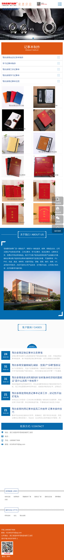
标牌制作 (16, 496)
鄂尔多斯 (22, 515)
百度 (6, 499)
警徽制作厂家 (27, 496)
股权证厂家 (37, 496)
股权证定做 (48, 496)
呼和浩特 (7, 515)
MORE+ (32, 346)
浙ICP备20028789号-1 (9, 538)
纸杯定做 (7, 496)
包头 (15, 515)
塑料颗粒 (58, 496)
